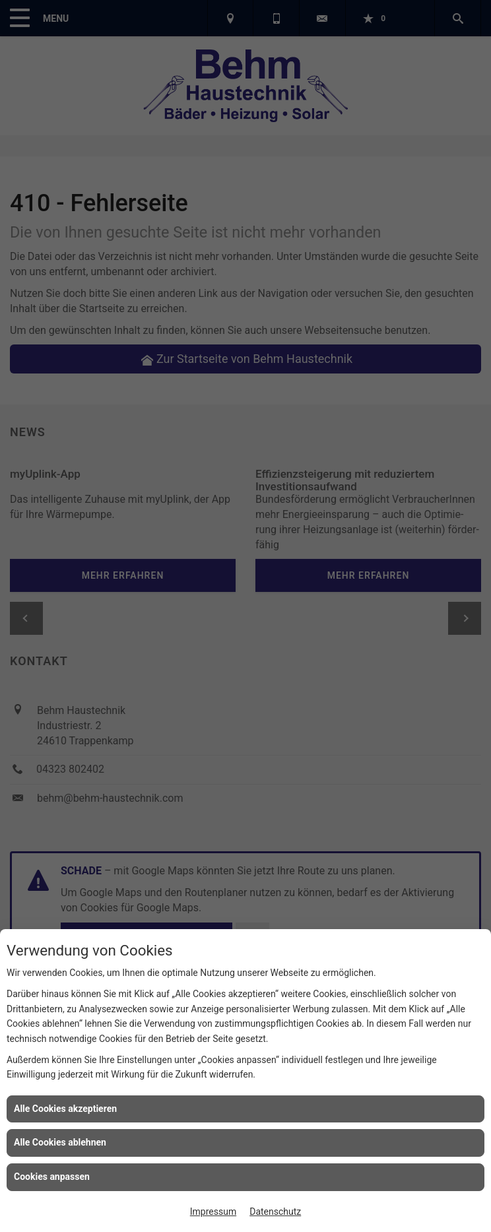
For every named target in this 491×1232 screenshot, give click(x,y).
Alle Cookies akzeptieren (65, 1108)
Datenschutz (275, 1211)
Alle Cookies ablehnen (60, 1142)
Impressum (213, 1211)
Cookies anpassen (52, 1176)
